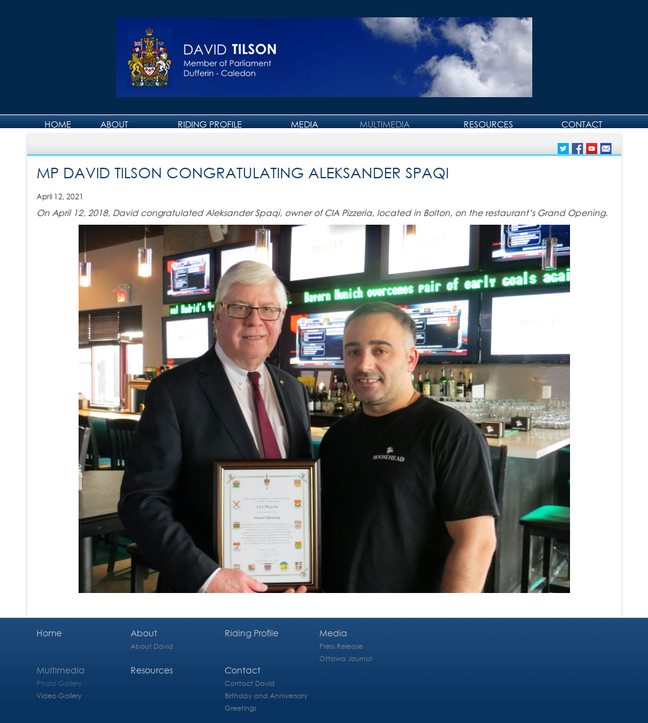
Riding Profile (210, 124)
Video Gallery (59, 695)
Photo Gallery (59, 683)
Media (304, 124)
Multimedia (385, 124)
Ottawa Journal (345, 658)
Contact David (250, 683)
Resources (488, 124)
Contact (581, 124)
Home (58, 124)
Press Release (341, 646)
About (114, 124)
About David (152, 646)
